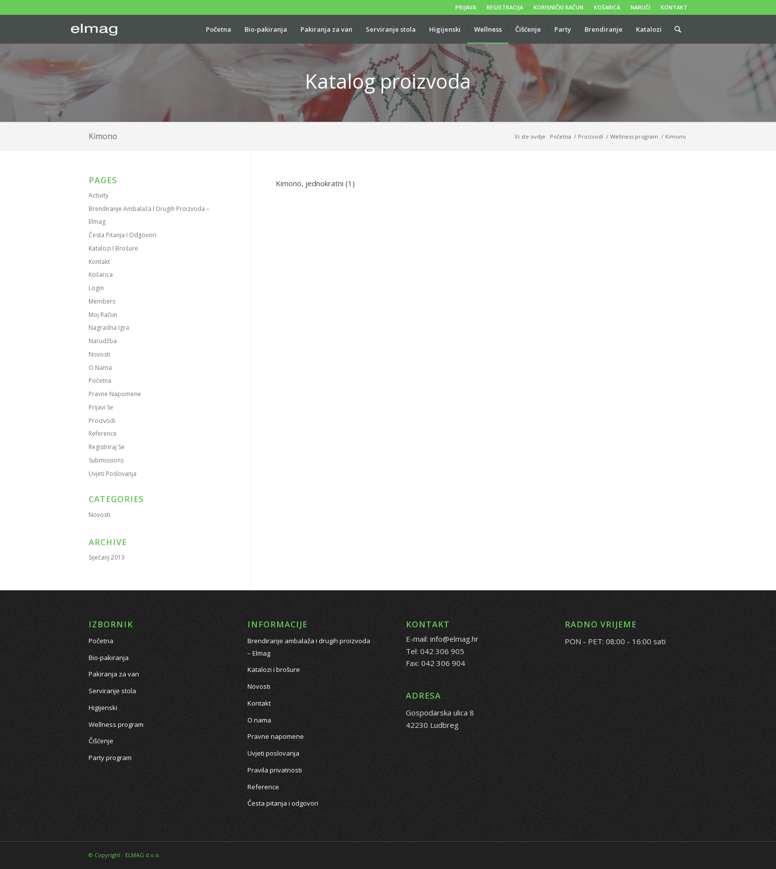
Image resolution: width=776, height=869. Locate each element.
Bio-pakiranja (109, 657)
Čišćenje (101, 740)
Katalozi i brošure (113, 248)
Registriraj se (107, 447)
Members (102, 301)
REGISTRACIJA (504, 7)
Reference (103, 433)
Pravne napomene (115, 394)
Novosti (99, 354)
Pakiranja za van (114, 673)
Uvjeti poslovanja (113, 473)
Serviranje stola (112, 690)
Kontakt (99, 261)
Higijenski (103, 707)
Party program (110, 757)
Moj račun (103, 314)
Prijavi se (101, 407)
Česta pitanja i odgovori (122, 235)
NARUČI (640, 7)
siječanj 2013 (107, 557)
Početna (100, 380)
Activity (98, 195)
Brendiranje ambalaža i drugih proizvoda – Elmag (308, 647)
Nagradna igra (109, 327)
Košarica (101, 274)
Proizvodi (102, 420)
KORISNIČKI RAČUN (558, 7)
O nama (100, 367)
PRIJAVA (465, 7)
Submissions (106, 460)
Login (96, 288)
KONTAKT (674, 7)
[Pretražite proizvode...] (677, 29)
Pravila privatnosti (274, 770)
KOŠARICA (607, 7)
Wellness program (116, 724)
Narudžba (103, 341)
